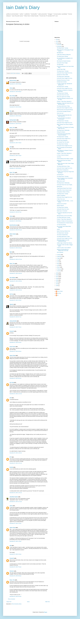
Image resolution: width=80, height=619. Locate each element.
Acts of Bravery (60, 252)
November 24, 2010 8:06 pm (15, 168)
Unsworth (12, 331)
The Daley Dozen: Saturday (62, 232)
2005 (57, 280)
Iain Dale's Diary (23, 7)
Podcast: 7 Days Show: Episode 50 (64, 101)
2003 (57, 283)
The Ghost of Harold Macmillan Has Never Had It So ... (64, 116)
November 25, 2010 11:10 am (16, 393)
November (59, 46)
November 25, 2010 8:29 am (15, 342)
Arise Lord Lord (60, 113)
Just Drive (59, 156)
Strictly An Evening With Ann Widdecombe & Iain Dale (63, 250)
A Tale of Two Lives (61, 199)
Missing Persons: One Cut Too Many (64, 215)
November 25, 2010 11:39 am (16, 452)
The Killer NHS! (60, 64)
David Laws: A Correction (62, 210)
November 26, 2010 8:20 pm (15, 575)
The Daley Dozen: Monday (62, 56)
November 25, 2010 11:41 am (16, 463)
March (58, 267)
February (59, 269)
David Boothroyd (13, 225)
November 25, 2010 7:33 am (15, 327)
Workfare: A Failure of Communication (64, 221)
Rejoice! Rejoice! (60, 205)
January (59, 270)
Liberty (58, 229)
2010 (57, 43)
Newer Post (9, 601)
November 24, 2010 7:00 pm (15, 142)
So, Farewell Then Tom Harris (63, 142)
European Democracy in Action (63, 80)
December (59, 44)
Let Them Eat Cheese (61, 224)
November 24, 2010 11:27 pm (16, 259)
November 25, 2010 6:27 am (15, 316)
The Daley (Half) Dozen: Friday (63, 106)
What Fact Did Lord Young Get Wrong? (65, 109)
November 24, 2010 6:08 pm (15, 91)
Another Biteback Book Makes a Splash (65, 158)
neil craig (12, 382)
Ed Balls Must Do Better (62, 81)
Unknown (12, 571)
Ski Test (11, 294)
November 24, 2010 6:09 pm (15, 106)
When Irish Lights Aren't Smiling (63, 96)
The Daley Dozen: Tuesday (62, 48)
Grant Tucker (12, 346)
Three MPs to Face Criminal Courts (64, 190)
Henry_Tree (12, 127)
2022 (57, 39)
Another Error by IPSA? (62, 203)
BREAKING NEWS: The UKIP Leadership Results (63, 241)
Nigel (11, 252)
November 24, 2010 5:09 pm (15, 83)
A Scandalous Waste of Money (63, 191)
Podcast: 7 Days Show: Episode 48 (64, 219)
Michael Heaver (13, 80)
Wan (11, 111)
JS (57, 295)
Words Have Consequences (62, 169)
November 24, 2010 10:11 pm (16, 229)
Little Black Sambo (14, 496)
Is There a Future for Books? (63, 155)
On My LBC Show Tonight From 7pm (64, 197)
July (58, 260)
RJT (10, 457)
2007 (57, 276)
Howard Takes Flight (61, 69)
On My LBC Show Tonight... (62, 62)
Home (28, 601)
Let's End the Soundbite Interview (64, 111)
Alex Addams (12, 277)
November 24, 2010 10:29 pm (16, 247)
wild (10, 146)
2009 (57, 273)
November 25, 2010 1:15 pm (15, 523)
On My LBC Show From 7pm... (63, 94)
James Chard (12, 355)
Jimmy (11, 88)
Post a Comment (11, 599)
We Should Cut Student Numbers (64, 61)
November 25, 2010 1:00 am (15, 300)
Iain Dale (59, 293)
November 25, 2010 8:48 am (15, 351)
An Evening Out (60, 174)
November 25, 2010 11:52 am (16, 492)
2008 (57, 274)
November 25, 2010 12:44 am (16, 290)
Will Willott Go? (60, 52)
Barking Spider (13, 120)
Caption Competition (61, 195)
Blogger (45, 612)
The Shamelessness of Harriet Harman (65, 222)
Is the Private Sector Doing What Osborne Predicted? (63, 134)
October (59, 254)
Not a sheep (12, 95)
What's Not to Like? (61, 181)
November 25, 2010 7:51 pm (15, 566)
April (58, 265)
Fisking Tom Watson (61, 132)
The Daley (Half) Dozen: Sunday (63, 217)
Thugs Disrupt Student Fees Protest (64, 188)
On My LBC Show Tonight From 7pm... (65, 72)
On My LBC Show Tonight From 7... (64, 138)
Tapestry (11, 159)
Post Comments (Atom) (16, 603)
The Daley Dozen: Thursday (62, 71)
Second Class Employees (62, 140)
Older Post (47, 601)
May (58, 263)
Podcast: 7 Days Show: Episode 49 (64, 153)
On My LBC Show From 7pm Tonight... (65, 184)
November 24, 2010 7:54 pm (15, 155)
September (59, 256)
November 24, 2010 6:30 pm (15, 115)
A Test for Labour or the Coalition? (64, 247)
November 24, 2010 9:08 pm (15, 221)
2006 (57, 278)
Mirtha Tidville (13, 234)
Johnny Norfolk (13, 321)
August (58, 258)
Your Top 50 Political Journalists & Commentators (64, 118)
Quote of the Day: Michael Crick (63, 231)
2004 (57, 282)
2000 (57, 285)
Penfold (11, 467)
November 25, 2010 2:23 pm (15, 554)
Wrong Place (59, 186)
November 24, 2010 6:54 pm (15, 123)
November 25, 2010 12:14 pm (16, 501)
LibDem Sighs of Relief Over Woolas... (65, 243)
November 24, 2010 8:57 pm (15, 212)
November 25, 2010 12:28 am (16, 281)
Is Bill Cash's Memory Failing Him (64, 54)
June (58, 261)
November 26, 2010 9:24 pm (15, 596)
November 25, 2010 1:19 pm (15, 541)
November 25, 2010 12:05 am (16, 273)
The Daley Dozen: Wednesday (63, 76)
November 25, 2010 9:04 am (15, 378)
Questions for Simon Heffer (62, 74)
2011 (57, 41)
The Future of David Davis (62, 234)
